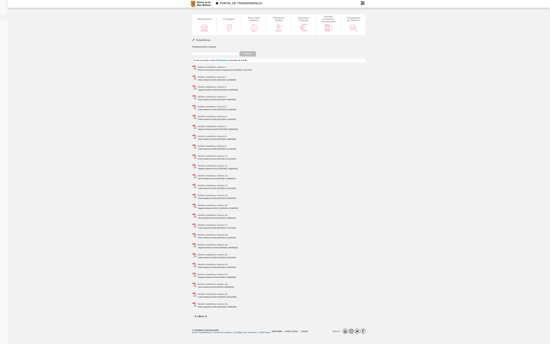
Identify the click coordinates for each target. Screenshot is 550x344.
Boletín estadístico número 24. (213, 284)
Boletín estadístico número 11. (213, 166)
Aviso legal (291, 331)
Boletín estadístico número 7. (212, 126)
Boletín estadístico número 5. (212, 106)
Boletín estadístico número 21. (213, 254)
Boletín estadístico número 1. (212, 67)
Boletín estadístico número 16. (213, 215)
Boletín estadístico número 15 (212, 205)
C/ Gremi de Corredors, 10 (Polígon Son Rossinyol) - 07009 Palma (241, 332)
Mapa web (277, 331)
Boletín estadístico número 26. (213, 304)
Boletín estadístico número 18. (213, 235)
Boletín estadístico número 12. (213, 175)
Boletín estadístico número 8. (212, 136)
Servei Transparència (201, 332)
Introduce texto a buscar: (204, 47)
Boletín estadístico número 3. (212, 87)
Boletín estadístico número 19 (212, 245)
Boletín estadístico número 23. (213, 274)
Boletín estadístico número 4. (212, 97)
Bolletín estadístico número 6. (212, 116)
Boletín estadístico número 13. (213, 185)
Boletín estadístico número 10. (213, 156)
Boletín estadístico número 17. (213, 225)
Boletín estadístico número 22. (213, 264)
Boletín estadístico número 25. (213, 294)
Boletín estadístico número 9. (212, 146)
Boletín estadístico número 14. (213, 195)
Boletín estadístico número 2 (212, 77)
